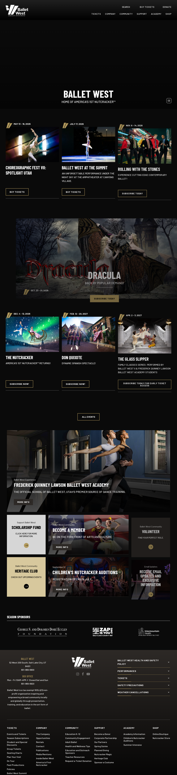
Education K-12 (72, 734)
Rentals (40, 742)
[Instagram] (77, 674)
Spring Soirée (101, 746)
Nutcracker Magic (103, 754)
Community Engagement (77, 738)
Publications (42, 750)
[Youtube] (88, 674)
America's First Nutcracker (43, 763)
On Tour (11, 761)
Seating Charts (14, 753)
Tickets (96, 13)
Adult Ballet (71, 742)
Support (142, 13)
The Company (43, 734)
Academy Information (134, 734)
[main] (88, 312)
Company (110, 13)
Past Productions (15, 765)
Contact (40, 746)
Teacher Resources (74, 757)
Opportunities (43, 738)
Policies (11, 769)
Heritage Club (101, 758)
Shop (168, 13)
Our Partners (100, 742)
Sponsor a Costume (104, 762)
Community (126, 13)
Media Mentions (43, 754)
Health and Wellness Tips (77, 746)
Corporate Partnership (105, 738)
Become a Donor (102, 734)
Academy (156, 13)
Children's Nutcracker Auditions (134, 739)
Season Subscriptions (18, 738)
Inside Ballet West (45, 758)
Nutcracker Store (161, 738)
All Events (88, 416)
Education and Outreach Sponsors (77, 751)
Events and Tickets (16, 734)
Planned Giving (101, 750)
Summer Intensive (132, 745)
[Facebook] (83, 674)
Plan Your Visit (14, 757)
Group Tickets (14, 749)
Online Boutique (160, 734)
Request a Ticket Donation (78, 761)
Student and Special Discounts (17, 743)
